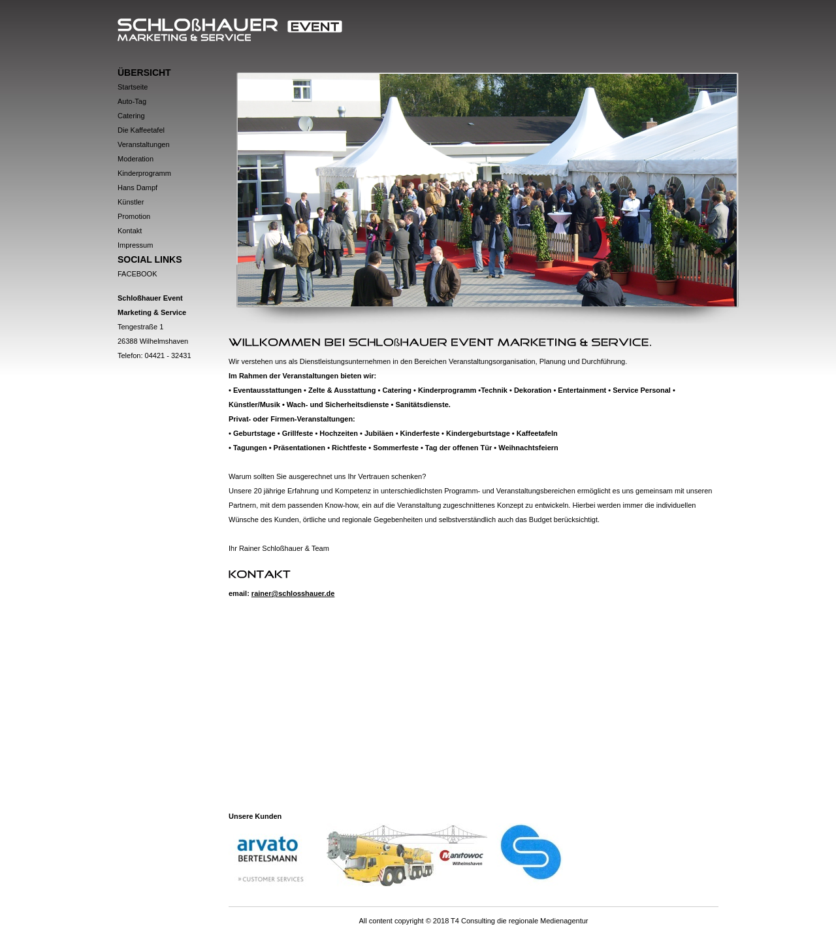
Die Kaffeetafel (141, 130)
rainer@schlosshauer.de (293, 593)
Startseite (133, 87)
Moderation (135, 159)
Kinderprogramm (144, 173)
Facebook (137, 274)
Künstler (131, 202)
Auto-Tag (132, 101)
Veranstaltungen (144, 144)
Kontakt (130, 231)
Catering (131, 116)
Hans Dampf (137, 187)
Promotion (134, 216)
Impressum (135, 245)
